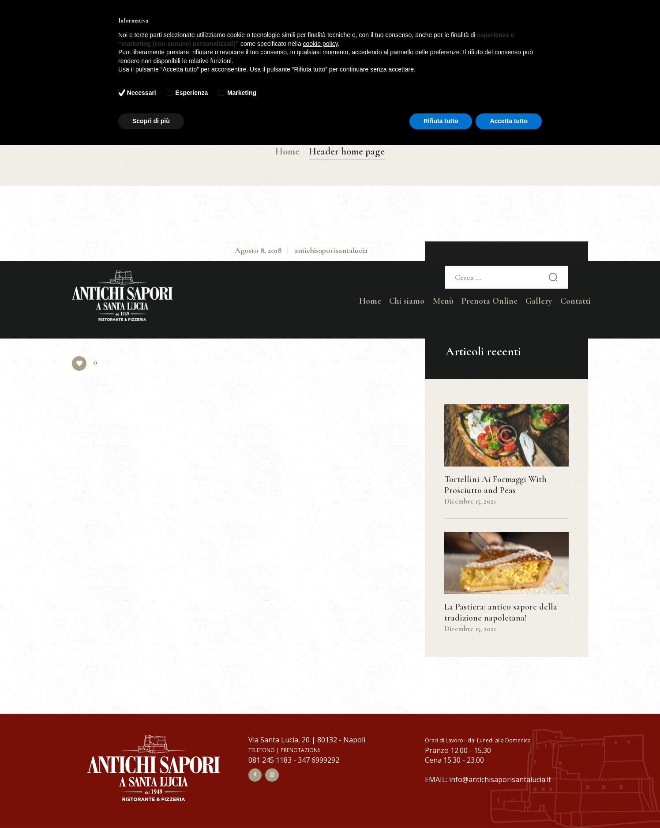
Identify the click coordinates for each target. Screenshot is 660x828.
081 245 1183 (270, 760)
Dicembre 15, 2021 (470, 501)
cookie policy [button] (320, 43)
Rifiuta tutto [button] (441, 120)
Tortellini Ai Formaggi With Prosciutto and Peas (495, 485)
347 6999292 (318, 760)
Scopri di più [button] (151, 120)
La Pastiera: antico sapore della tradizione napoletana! (500, 612)
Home (287, 151)
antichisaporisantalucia (331, 250)
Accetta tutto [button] (509, 120)
